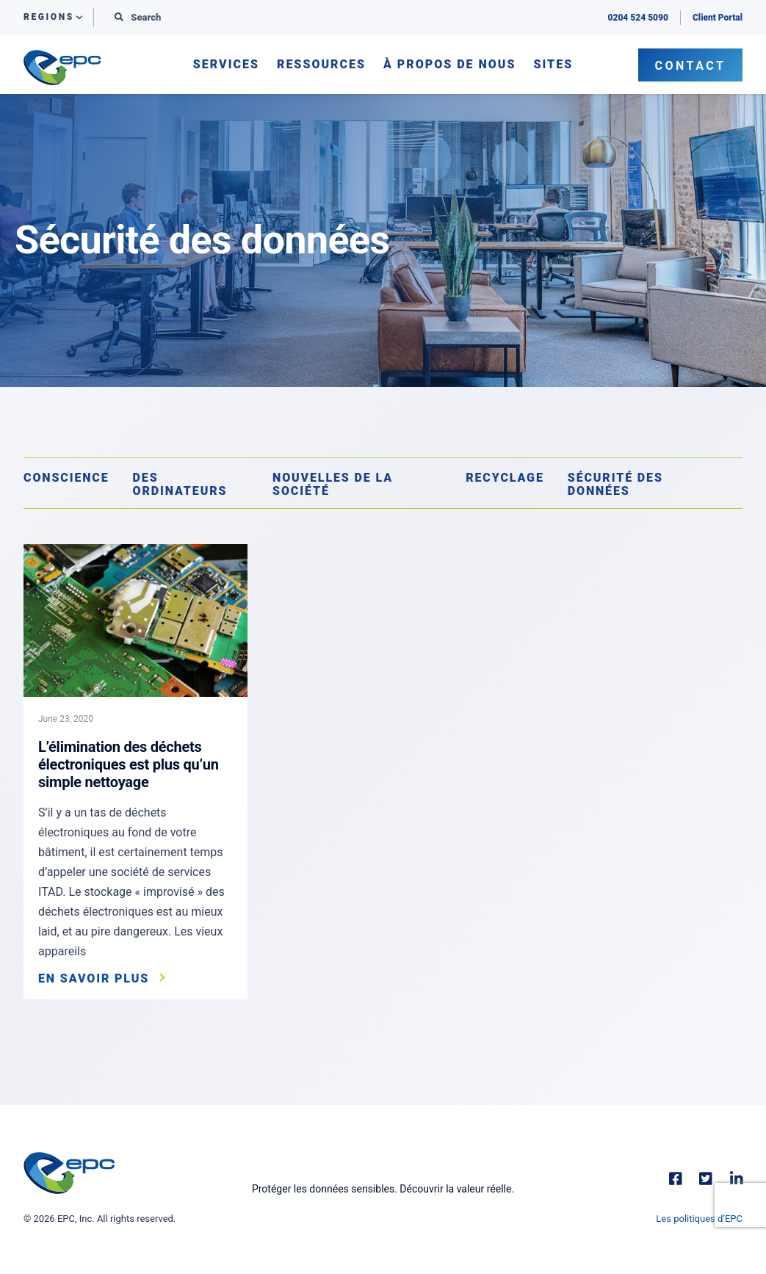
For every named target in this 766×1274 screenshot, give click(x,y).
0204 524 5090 (637, 17)
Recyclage (505, 478)
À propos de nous (449, 65)
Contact (690, 66)
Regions (49, 17)
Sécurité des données (615, 484)
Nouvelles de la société (332, 484)
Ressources (321, 65)
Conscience (66, 478)
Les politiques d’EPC (699, 1218)
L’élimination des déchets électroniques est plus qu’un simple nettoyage (128, 764)
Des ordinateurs (180, 484)
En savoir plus (93, 979)
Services (226, 65)
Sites (553, 65)
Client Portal (717, 17)
